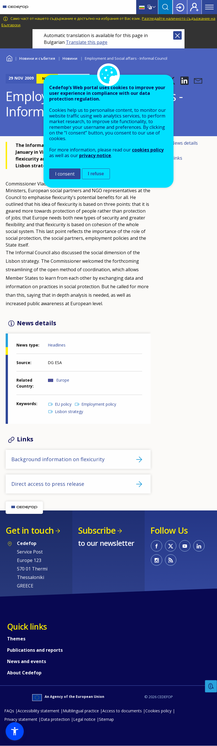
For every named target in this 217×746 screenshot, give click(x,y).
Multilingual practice (81, 710)
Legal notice (84, 719)
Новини (69, 58)
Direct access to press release (47, 483)
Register (194, 7)
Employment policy (98, 404)
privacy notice (95, 155)
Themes (16, 639)
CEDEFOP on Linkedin (199, 546)
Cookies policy (158, 710)
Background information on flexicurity (58, 459)
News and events (26, 661)
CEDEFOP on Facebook (156, 546)
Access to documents (122, 710)
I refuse (96, 173)
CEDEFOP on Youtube (184, 546)
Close (177, 35)
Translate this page (86, 42)
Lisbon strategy (69, 411)
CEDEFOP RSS (170, 560)
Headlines (57, 345)
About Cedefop (24, 673)
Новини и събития (37, 58)
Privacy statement (20, 719)
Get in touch (30, 530)
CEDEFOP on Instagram (156, 560)
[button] (184, 80)
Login (180, 7)
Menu (209, 7)
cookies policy (148, 150)
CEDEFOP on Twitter (170, 546)
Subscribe (97, 530)
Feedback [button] (211, 686)
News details (184, 143)
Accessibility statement (38, 710)
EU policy (63, 404)
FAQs (9, 710)
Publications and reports (35, 650)
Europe (62, 380)
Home (9, 57)
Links (176, 158)
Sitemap (106, 719)
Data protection (55, 719)
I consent (65, 174)
